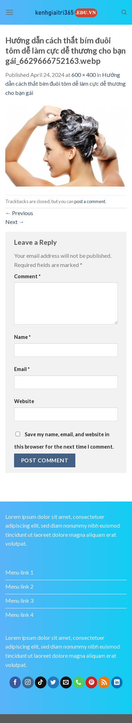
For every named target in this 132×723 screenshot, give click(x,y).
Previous (19, 212)
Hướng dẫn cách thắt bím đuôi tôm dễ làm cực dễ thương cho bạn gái (65, 83)
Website (24, 401)
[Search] (124, 12)
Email (22, 369)
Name (22, 337)
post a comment (89, 201)
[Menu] (9, 12)
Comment (27, 276)
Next (14, 221)
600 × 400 (83, 74)
